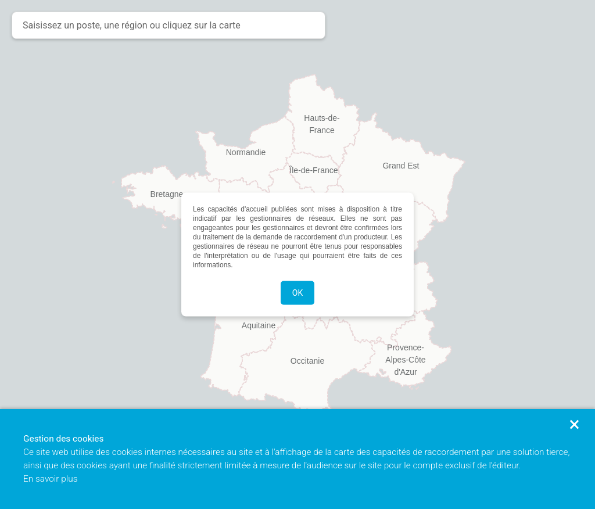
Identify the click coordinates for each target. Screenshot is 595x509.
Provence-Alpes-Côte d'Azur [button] (405, 352)
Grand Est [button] (400, 165)
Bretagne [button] (167, 194)
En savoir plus (50, 479)
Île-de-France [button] (313, 170)
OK (297, 292)
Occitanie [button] (307, 360)
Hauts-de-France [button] (321, 122)
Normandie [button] (246, 152)
